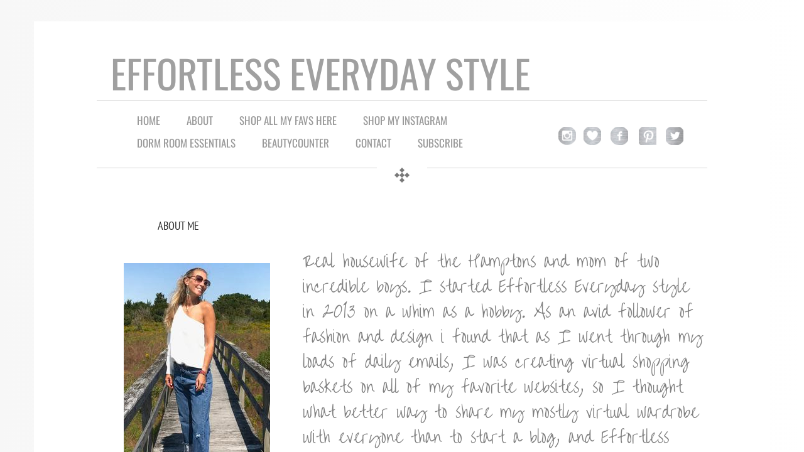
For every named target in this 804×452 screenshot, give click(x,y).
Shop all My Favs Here (288, 120)
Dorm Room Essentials (186, 143)
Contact (373, 143)
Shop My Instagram (405, 120)
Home (148, 120)
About (200, 120)
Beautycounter (295, 143)
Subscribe (440, 143)
